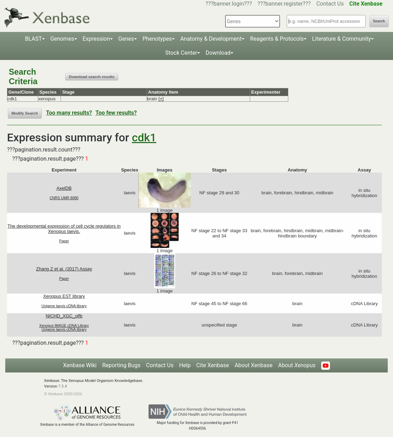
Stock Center (181, 52)
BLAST (33, 38)
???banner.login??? (229, 3)
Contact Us (330, 3)
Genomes (62, 38)
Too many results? (69, 112)
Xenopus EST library (64, 296)
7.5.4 (62, 386)
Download (218, 52)
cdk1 (144, 137)
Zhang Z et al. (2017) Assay (64, 268)
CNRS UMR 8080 (64, 198)
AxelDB (63, 188)
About (297, 365)
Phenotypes (157, 38)
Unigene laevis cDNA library (64, 306)
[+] (161, 98)
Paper (64, 241)
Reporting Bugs (121, 365)
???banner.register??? (284, 3)
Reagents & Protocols (277, 38)
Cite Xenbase (212, 365)
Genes (126, 38)
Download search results (92, 77)
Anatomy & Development (211, 38)
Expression (96, 38)
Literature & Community (341, 38)
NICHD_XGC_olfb (64, 315)
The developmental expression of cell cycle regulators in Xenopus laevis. (63, 228)
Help (185, 365)
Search (379, 21)
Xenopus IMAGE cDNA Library (64, 326)
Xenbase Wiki (80, 365)
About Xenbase (254, 365)
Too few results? (116, 112)
